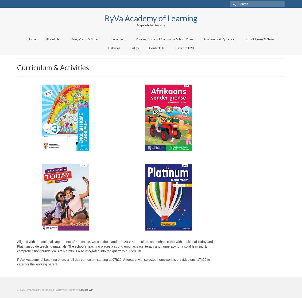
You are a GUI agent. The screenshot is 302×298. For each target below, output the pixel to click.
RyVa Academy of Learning (151, 18)
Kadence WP (86, 290)
